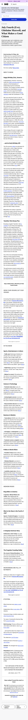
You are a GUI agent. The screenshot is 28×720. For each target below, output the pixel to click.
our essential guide (8, 277)
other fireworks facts (9, 616)
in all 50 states (14, 637)
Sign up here (16, 68)
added (13, 146)
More (8, 362)
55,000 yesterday (8, 191)
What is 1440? (17, 1)
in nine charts (16, 609)
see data (6, 175)
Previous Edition (6, 707)
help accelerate (10, 196)
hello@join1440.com (9, 64)
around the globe (10, 621)
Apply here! (15, 696)
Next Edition (21, 707)
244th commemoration (14, 82)
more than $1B (16, 239)
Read (17, 505)
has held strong (13, 135)
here (16, 165)
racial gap (21, 182)
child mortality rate (8, 111)
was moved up (17, 263)
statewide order (14, 203)
